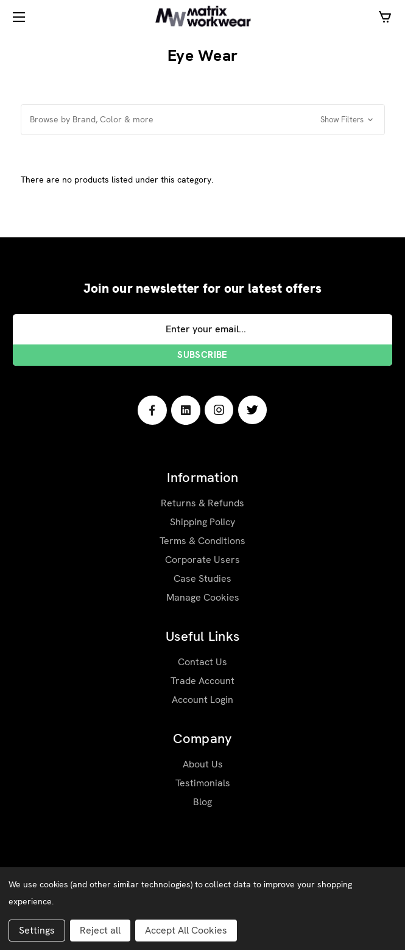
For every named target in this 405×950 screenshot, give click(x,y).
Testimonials (202, 783)
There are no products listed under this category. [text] (117, 179)
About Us (203, 764)
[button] (203, 119)
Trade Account (202, 680)
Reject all (100, 930)
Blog (202, 801)
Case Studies (202, 578)
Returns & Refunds (202, 503)
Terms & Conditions (202, 540)
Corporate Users (202, 559)
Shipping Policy (202, 521)
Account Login (202, 699)
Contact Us (202, 661)
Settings (37, 930)
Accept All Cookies (186, 930)
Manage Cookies (202, 597)
